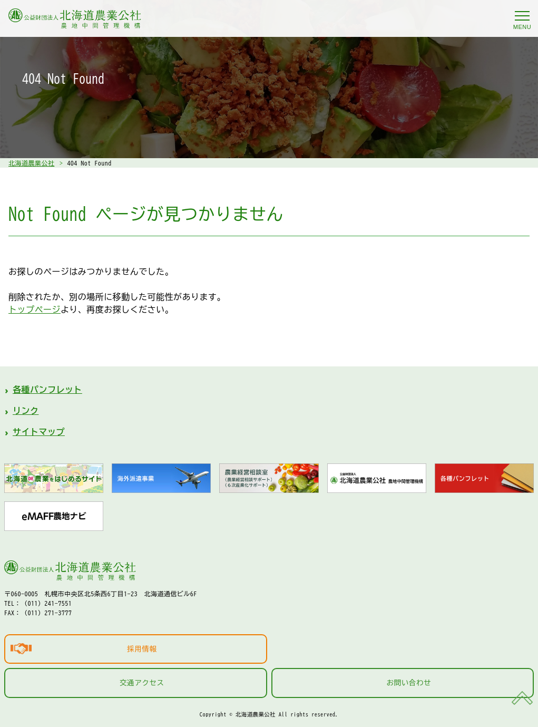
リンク (25, 410)
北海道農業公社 (31, 163)
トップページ (34, 309)
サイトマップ (39, 432)
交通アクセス (142, 682)
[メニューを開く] (522, 15)
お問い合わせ (409, 682)
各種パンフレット (47, 389)
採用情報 (141, 649)
